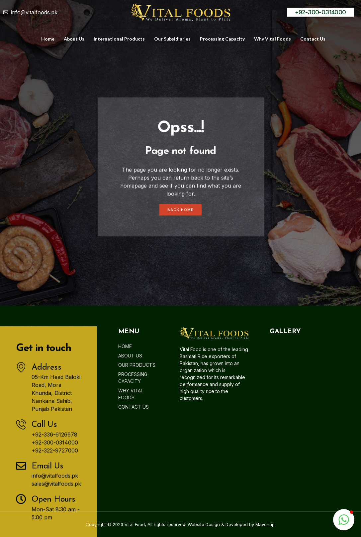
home (47, 39)
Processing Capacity (222, 39)
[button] (343, 519)
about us (74, 39)
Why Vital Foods (272, 39)
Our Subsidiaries (172, 39)
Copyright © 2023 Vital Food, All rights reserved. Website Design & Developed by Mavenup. (181, 524)
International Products (119, 39)
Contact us (312, 39)
